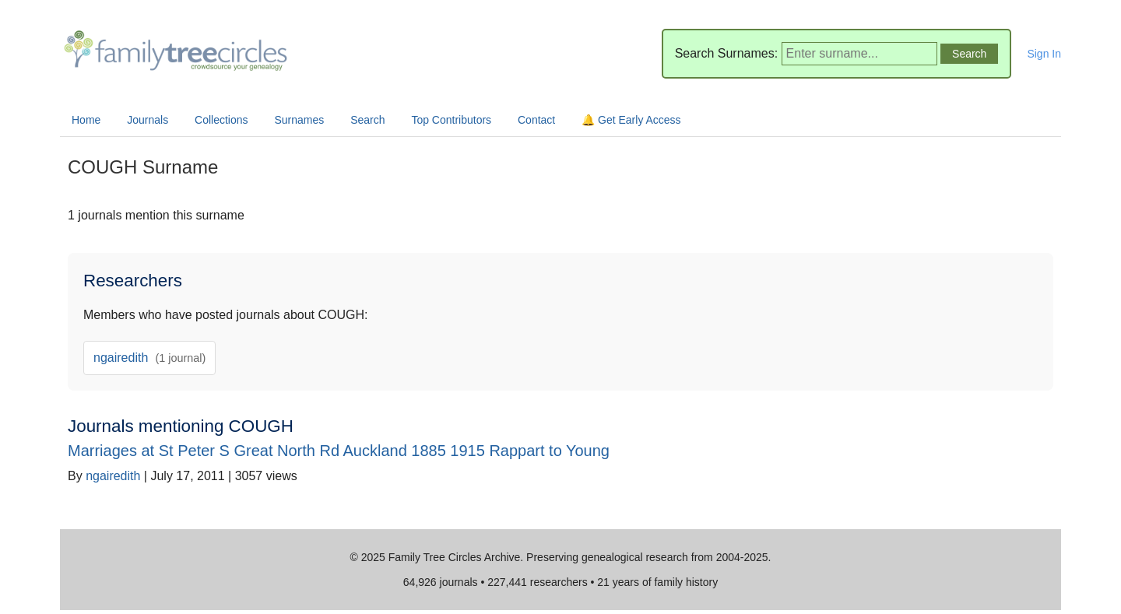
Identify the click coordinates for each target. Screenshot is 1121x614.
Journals (147, 120)
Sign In (1044, 53)
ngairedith (149, 357)
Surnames (299, 120)
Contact (536, 120)
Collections (221, 120)
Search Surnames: (726, 53)
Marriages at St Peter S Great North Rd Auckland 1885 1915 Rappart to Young (339, 450)
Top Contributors (451, 120)
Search (367, 120)
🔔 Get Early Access (631, 120)
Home (86, 120)
